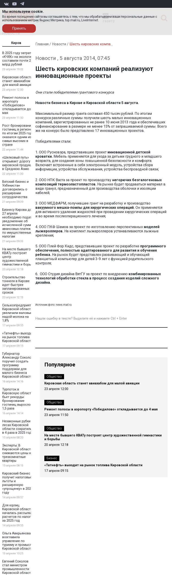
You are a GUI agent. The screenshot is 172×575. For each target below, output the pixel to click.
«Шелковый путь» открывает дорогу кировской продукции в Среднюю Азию (19, 163)
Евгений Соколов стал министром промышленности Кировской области (17, 567)
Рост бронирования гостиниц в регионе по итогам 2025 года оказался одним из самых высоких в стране (18, 135)
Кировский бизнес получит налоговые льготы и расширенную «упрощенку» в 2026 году (17, 483)
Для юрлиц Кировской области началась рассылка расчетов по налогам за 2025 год (18, 513)
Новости (59, 44)
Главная (42, 44)
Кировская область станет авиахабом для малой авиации (17, 81)
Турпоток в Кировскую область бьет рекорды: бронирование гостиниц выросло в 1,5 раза (17, 399)
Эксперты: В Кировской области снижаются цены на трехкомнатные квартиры (17, 453)
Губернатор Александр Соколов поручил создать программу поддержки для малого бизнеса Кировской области (17, 365)
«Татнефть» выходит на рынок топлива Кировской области (18, 337)
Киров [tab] (16, 43)
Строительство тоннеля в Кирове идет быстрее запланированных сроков (16, 284)
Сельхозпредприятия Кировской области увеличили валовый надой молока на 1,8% (18, 312)
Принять (19, 28)
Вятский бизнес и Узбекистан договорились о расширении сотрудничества (15, 189)
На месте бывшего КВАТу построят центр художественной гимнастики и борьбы (103, 437)
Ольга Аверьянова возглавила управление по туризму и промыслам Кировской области (19, 541)
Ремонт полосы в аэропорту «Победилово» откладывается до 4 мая (18, 105)
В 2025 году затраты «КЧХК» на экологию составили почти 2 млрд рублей (18, 58)
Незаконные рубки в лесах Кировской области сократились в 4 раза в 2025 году (18, 427)
